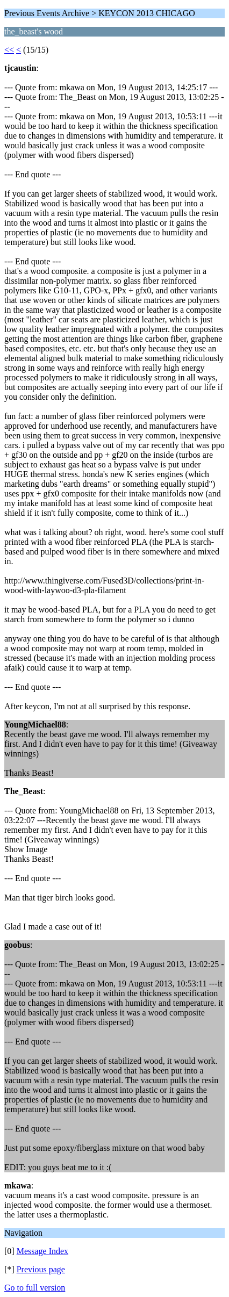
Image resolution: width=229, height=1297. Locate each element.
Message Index (42, 1251)
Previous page (41, 1269)
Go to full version (34, 1287)
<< (9, 49)
